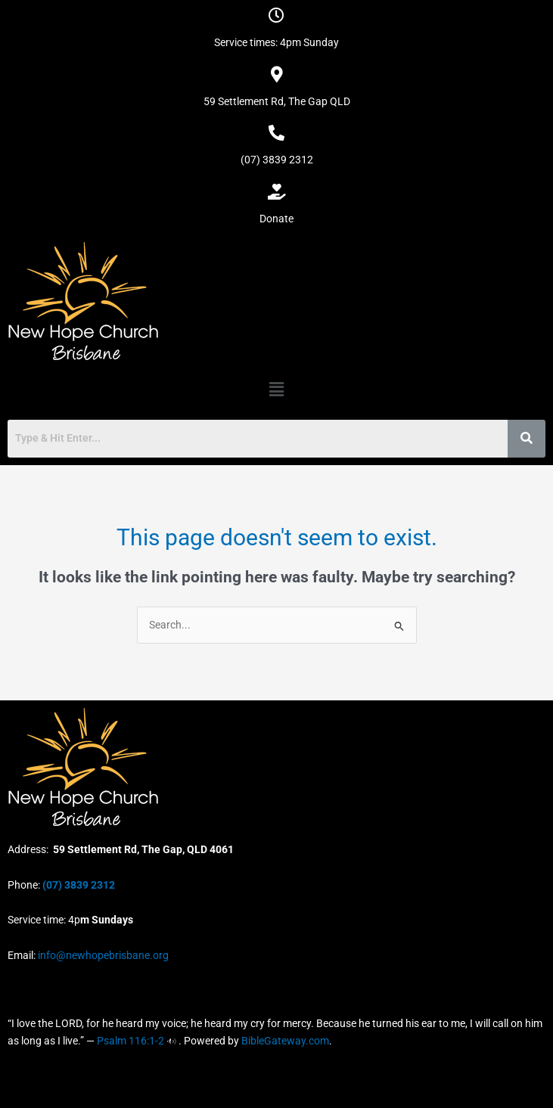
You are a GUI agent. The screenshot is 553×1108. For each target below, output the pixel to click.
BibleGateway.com (285, 1041)
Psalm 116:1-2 (130, 1041)
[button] (276, 389)
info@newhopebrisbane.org (102, 955)
